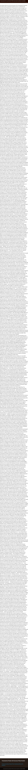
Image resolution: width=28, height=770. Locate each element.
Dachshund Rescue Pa (19, 764)
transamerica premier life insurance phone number (13, 1)
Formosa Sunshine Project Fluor (8, 764)
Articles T (3, 765)
